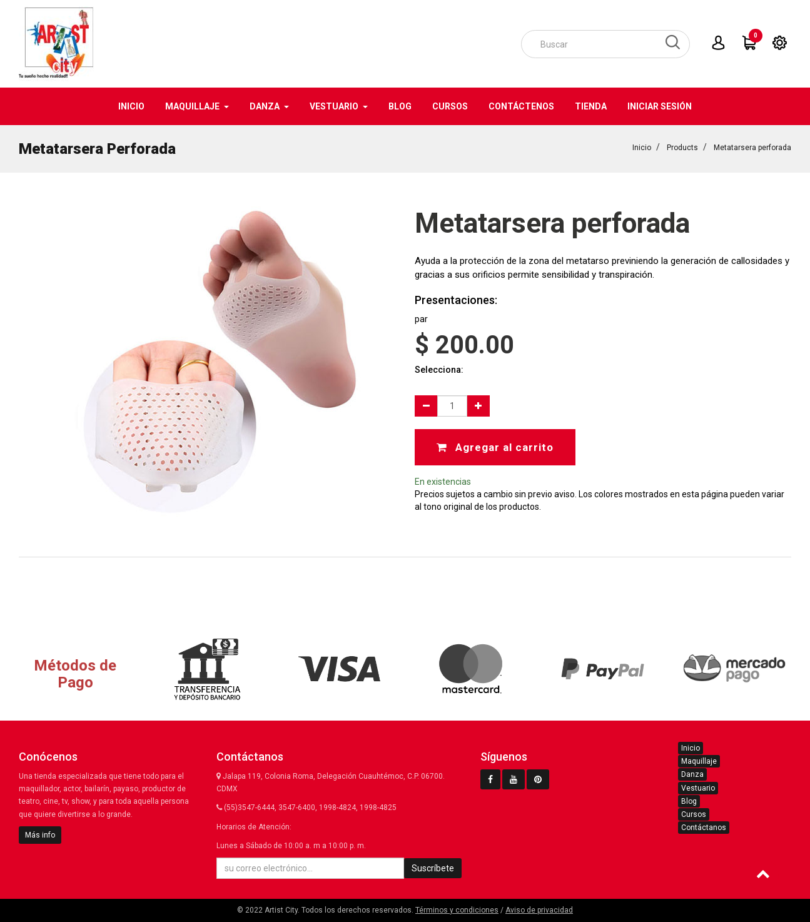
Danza (692, 774)
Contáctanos (703, 827)
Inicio (641, 147)
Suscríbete (433, 868)
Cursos (693, 814)
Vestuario (698, 788)
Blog (689, 801)
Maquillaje (699, 761)
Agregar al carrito (495, 447)
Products (682, 147)
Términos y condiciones (457, 910)
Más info (40, 835)
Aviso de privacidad (539, 910)
